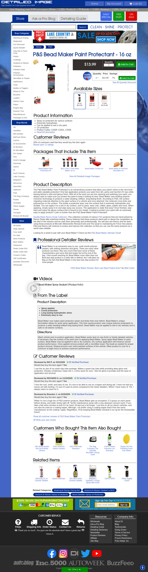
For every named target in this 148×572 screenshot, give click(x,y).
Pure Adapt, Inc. (122, 541)
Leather (16, 98)
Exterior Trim (18, 111)
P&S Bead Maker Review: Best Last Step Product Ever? (96, 268)
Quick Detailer (19, 48)
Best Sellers (18, 242)
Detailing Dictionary (99, 530)
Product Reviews (98, 535)
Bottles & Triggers (20, 88)
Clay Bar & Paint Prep (20, 52)
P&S (15, 193)
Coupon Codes (19, 255)
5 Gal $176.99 (104, 100)
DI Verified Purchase (78, 362)
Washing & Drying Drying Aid (67, 490)
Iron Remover (19, 44)
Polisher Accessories (18, 74)
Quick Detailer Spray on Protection (87, 494)
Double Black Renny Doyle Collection (50, 217)
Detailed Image (26, 2)
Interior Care (18, 101)
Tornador (17, 213)
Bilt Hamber (18, 134)
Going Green (120, 530)
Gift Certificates (19, 258)
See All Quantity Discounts (124, 82)
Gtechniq (17, 163)
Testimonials (120, 527)
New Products (19, 239)
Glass (15, 104)
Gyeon (16, 167)
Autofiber (17, 130)
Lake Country (19, 176)
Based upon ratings (44, 145)
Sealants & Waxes (21, 63)
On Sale (16, 235)
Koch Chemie (19, 173)
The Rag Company (21, 196)
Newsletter (95, 532)
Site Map (94, 541)
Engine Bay (18, 108)
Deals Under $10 (20, 248)
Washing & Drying (20, 38)
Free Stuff (17, 232)
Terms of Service (122, 532)
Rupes (16, 199)
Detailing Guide (97, 527)
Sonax (16, 209)
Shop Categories (22, 33)
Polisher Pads (19, 69)
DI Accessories (19, 144)
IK (14, 170)
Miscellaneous (19, 114)
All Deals (17, 225)
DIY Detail (17, 153)
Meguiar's (17, 180)
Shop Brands (21, 122)
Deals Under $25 (20, 252)
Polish (16, 56)
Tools (15, 85)
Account (114, 3)
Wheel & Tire (18, 91)
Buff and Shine (19, 137)
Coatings (17, 60)
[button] (142, 567)
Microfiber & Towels (21, 78)
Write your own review (45, 420)
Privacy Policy (121, 535)
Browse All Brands (21, 216)
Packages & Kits (20, 118)
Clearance (17, 245)
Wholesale (17, 265)
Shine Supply (18, 206)
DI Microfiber (18, 150)
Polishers (17, 66)
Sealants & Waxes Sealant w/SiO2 (99, 490)
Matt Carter (129, 268)
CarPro (16, 140)
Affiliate (93, 538)
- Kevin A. (49, 534)
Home (94, 3)
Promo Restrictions (123, 538)
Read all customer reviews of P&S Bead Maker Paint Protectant (62, 416)
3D (14, 127)
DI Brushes (18, 147)
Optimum (17, 190)
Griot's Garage (19, 160)
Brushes (16, 95)
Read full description (46, 132)
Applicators (18, 81)
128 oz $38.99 (92, 100)
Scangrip (17, 203)
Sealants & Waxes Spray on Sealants (51, 494)
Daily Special (18, 229)
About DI (119, 521)
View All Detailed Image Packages (84, 176)
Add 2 (127, 78)
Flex (15, 157)
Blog (117, 524)
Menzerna (17, 183)
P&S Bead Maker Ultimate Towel (105, 233)
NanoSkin (17, 186)
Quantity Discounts (21, 261)
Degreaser (17, 41)
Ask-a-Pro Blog (97, 524)
